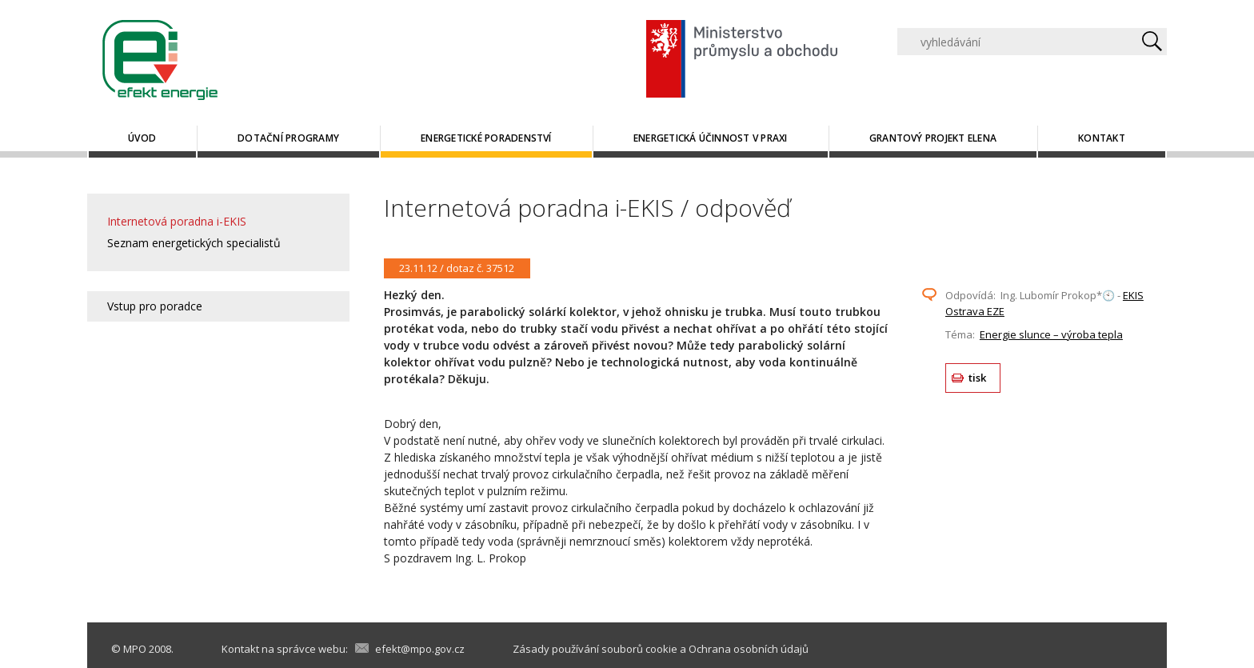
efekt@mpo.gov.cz (420, 649)
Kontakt (1101, 138)
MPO (134, 649)
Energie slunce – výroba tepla (1051, 334)
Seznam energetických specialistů (194, 242)
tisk (977, 377)
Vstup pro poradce (154, 306)
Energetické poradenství (486, 138)
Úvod (142, 138)
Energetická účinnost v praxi (710, 138)
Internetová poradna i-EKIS (176, 221)
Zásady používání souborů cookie (595, 649)
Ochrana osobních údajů (749, 649)
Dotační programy (288, 138)
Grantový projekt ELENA (932, 138)
